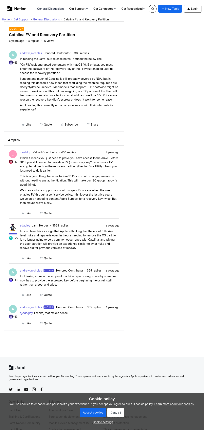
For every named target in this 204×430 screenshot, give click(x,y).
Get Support (79, 8)
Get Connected (105, 8)
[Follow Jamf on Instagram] (34, 389)
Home (6, 19)
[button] (170, 9)
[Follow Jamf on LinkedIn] (18, 389)
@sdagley (26, 313)
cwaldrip (25, 152)
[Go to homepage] (17, 8)
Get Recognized (133, 8)
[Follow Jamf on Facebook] (42, 389)
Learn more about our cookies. (174, 404)
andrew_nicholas (31, 53)
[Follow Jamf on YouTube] (26, 389)
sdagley (25, 225)
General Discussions (51, 8)
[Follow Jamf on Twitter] (11, 389)
